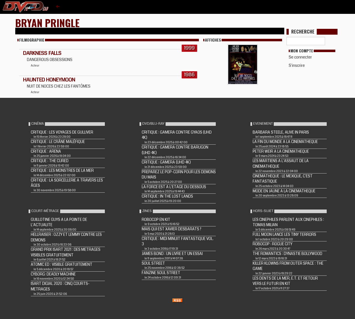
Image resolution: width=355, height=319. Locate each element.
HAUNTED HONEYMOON (49, 79)
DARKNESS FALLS (42, 53)
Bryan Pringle (47, 22)
